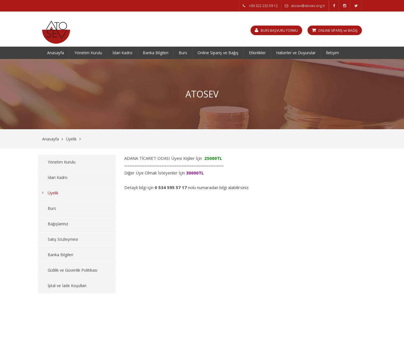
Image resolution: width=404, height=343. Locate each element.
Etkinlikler (257, 52)
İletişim (332, 52)
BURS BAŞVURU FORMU (276, 30)
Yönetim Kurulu (88, 52)
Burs (183, 52)
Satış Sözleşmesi (63, 239)
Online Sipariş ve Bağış (218, 52)
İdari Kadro (122, 52)
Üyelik (71, 139)
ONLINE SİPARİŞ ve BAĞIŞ (335, 30)
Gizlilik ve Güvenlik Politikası (72, 270)
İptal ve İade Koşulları (67, 285)
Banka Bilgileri (155, 52)
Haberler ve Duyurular (296, 52)
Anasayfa (55, 52)
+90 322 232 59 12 (260, 5)
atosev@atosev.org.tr (305, 5)
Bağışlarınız (58, 223)
